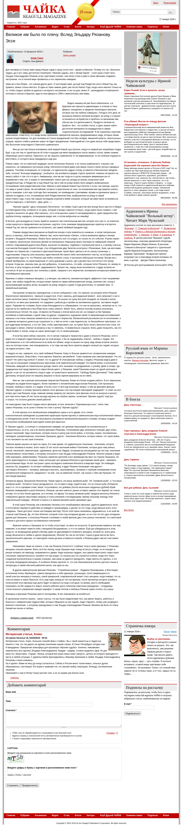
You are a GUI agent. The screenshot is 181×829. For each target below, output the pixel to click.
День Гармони (131, 459)
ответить (14, 678)
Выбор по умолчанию (158, 639)
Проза (167, 631)
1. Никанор (144, 235)
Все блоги (129, 510)
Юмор (174, 631)
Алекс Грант (37, 58)
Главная (11, 26)
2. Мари (154, 235)
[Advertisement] (150, 320)
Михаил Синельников (165, 408)
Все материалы (169, 204)
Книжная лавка (134, 26)
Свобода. (128, 238)
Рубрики (25, 26)
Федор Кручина (169, 635)
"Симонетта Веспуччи (148, 228)
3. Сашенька (166, 235)
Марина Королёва (140, 360)
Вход (155, 3)
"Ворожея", (129, 228)
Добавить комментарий (21, 618)
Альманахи (40, 26)
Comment (11, 710)
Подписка (153, 26)
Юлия (166, 26)
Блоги (78, 26)
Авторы (91, 26)
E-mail (128, 704)
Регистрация (170, 3)
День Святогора (132, 405)
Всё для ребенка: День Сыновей (141, 488)
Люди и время (69, 55)
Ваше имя (11, 692)
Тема (8, 701)
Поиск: (116, 12)
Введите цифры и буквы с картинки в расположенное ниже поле (42, 770)
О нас (67, 26)
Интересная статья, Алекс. (24, 634)
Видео (55, 26)
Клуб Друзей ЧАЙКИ (110, 26)
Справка (110, 735)
